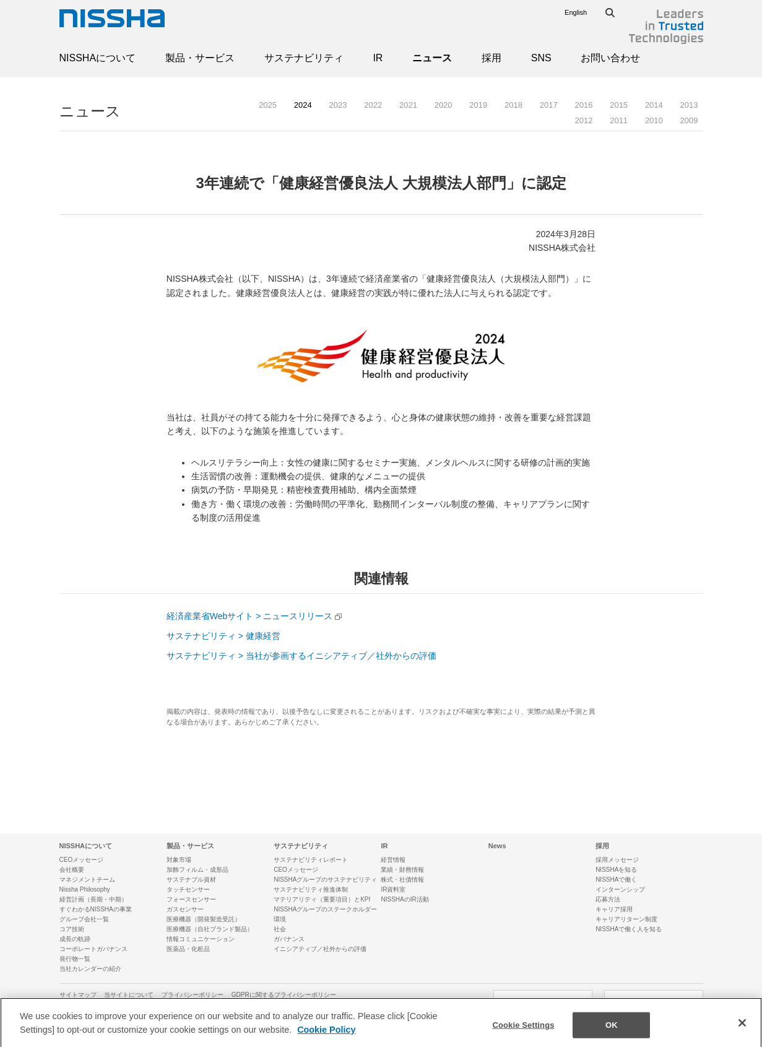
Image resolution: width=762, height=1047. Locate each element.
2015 (619, 105)
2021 (408, 105)
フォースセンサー (191, 899)
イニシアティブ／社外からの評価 (320, 948)
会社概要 (71, 869)
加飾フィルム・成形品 (197, 869)
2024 (303, 105)
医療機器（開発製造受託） (204, 919)
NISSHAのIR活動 (404, 899)
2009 (689, 120)
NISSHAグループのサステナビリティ (325, 879)
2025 (268, 105)
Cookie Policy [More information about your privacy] (326, 1038)
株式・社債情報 (402, 879)
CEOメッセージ (81, 859)
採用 (491, 58)
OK (611, 1033)
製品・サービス (200, 58)
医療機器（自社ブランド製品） (210, 929)
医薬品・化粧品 (188, 948)
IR (378, 58)
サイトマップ (78, 994)
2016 (583, 105)
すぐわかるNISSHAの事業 (95, 909)
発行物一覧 (74, 958)
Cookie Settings (523, 1033)
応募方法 (607, 899)
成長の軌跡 (74, 939)
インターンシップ (620, 889)
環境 (280, 919)
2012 (583, 120)
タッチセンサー (188, 889)
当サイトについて (129, 994)
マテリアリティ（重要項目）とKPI (322, 899)
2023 (338, 105)
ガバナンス (289, 939)
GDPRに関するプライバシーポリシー (284, 994)
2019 (478, 105)
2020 (443, 105)
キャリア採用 (614, 909)
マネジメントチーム (87, 879)
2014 (654, 105)
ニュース (432, 58)
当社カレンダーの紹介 (90, 968)
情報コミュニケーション (201, 939)
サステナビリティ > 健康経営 (223, 636)
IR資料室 (393, 889)
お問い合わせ (610, 58)
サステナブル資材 (191, 879)
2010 (654, 120)
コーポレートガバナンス (93, 948)
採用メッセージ (617, 859)
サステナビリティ (304, 58)
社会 (280, 929)
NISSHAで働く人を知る (628, 929)
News (497, 845)
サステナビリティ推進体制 (311, 889)
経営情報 (393, 859)
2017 (549, 105)
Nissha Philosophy (84, 889)
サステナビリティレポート (311, 859)
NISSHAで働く (616, 879)
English (576, 12)
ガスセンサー (185, 909)
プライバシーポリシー (192, 994)
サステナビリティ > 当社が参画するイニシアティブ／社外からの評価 (301, 656)
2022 (373, 105)
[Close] (742, 1031)
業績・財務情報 (402, 869)
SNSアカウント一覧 (654, 1000)
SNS (541, 58)
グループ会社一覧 (84, 919)
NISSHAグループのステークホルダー (325, 909)
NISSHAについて (97, 58)
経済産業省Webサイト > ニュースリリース (250, 616)
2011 (619, 120)
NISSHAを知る (616, 869)
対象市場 (179, 859)
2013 (689, 105)
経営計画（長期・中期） (93, 899)
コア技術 (71, 929)
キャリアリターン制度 (626, 919)
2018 (513, 105)
